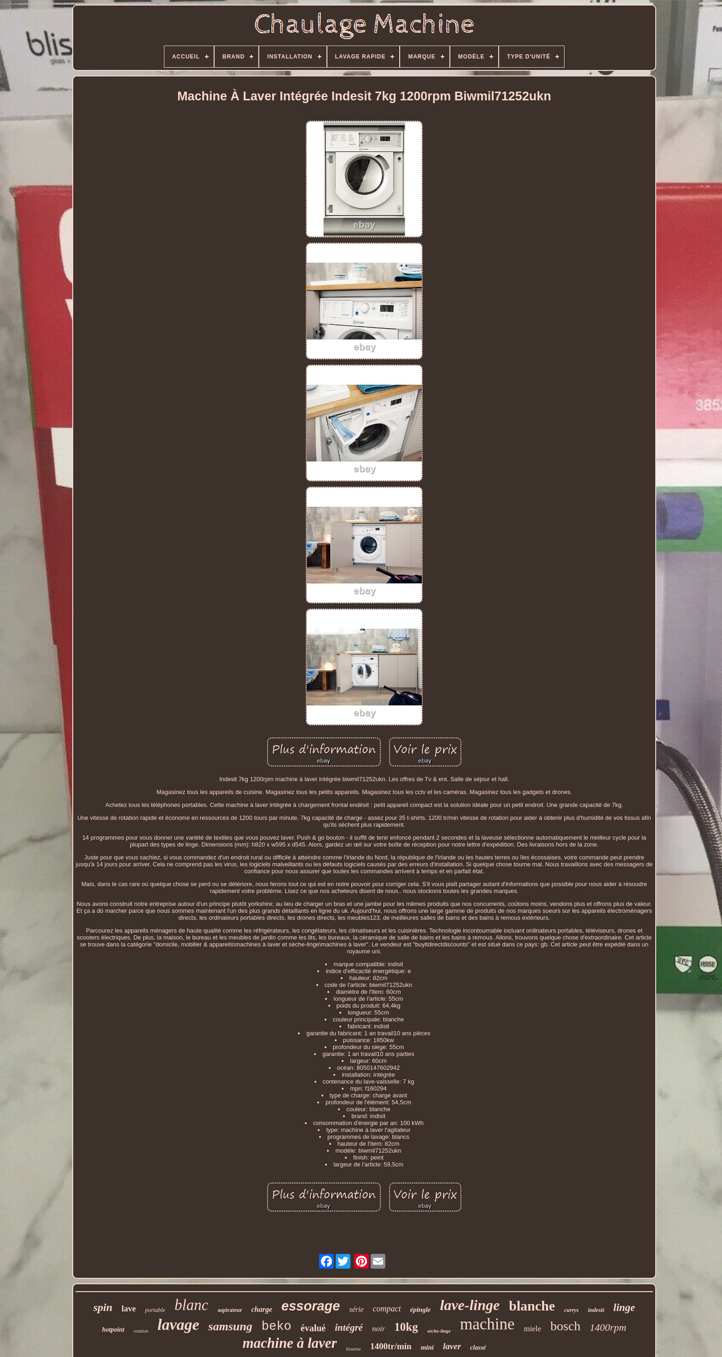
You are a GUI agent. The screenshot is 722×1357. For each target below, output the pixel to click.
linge (624, 1307)
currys (571, 1310)
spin (102, 1307)
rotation (141, 1331)
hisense (353, 1348)
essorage (310, 1306)
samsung (230, 1326)
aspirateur (229, 1310)
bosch (565, 1326)
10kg (406, 1327)
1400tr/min (391, 1346)
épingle (420, 1309)
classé (478, 1347)
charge (261, 1309)
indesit (596, 1309)
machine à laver (290, 1343)
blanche (532, 1305)
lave (129, 1308)
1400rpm (608, 1327)
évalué (313, 1328)
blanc (191, 1305)
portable (155, 1309)
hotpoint (113, 1329)
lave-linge (470, 1305)
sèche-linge (439, 1331)
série (356, 1309)
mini (427, 1347)
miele (533, 1328)
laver (452, 1346)
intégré (349, 1327)
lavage (178, 1324)
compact (387, 1308)
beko (276, 1327)
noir (378, 1328)
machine (487, 1324)
